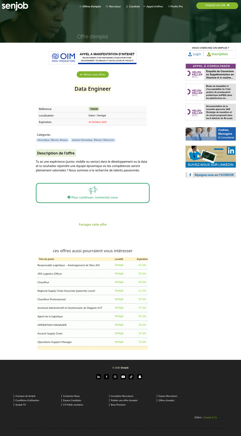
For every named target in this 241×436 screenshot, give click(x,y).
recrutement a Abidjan (217, 428)
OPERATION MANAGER (52, 324)
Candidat (133, 6)
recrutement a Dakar (106, 428)
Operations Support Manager (54, 341)
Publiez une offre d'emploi (124, 400)
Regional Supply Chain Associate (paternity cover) (66, 290)
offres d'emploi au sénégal (61, 428)
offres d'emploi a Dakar (92, 428)
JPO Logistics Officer (49, 273)
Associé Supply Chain (49, 333)
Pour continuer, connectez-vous (92, 193)
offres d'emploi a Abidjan (202, 428)
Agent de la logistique (50, 316)
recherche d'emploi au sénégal (25, 428)
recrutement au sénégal (77, 428)
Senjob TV (20, 404)
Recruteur (113, 6)
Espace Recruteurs (167, 395)
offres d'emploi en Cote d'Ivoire (166, 428)
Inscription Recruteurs (122, 395)
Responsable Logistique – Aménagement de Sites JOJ (68, 265)
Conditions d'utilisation (27, 400)
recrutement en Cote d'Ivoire (185, 428)
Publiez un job (217, 5)
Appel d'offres (153, 6)
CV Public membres (73, 404)
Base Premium (118, 404)
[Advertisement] (210, 211)
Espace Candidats (72, 400)
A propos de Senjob (25, 395)
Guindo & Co (210, 417)
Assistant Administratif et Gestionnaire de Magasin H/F (69, 307)
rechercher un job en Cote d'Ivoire (146, 428)
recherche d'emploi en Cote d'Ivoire (124, 428)
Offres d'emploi (166, 400)
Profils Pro (175, 6)
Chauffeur (43, 282)
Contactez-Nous (71, 395)
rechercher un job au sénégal (43, 428)
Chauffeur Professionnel (51, 299)
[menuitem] (91, 5)
